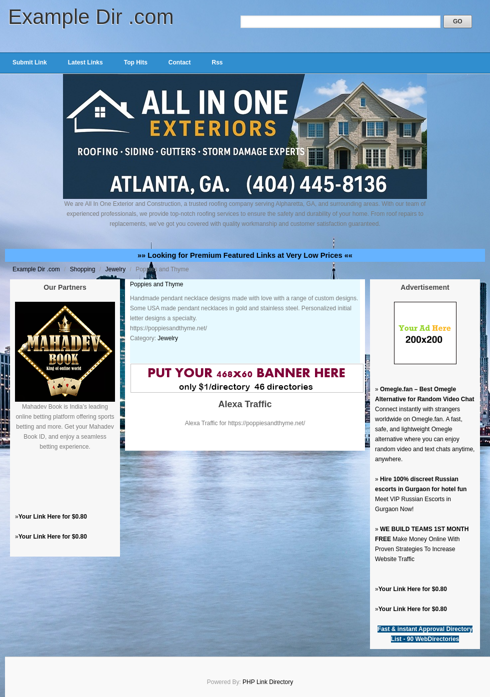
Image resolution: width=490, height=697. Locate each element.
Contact (179, 62)
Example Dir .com (91, 16)
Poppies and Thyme (157, 284)
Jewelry (116, 269)
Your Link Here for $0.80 (52, 516)
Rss (217, 62)
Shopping (83, 269)
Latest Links (85, 62)
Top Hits (136, 62)
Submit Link (29, 62)
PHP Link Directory (267, 682)
